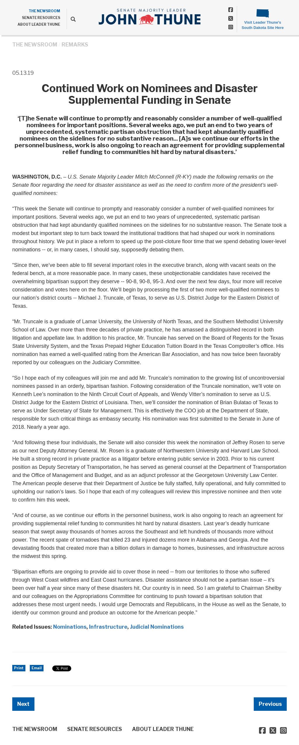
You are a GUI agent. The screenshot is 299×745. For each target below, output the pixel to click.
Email (37, 668)
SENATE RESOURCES (41, 17)
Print (19, 668)
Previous (270, 704)
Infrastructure (108, 627)
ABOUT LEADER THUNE (39, 24)
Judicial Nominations (157, 627)
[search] (71, 19)
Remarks (75, 45)
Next (23, 704)
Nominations (69, 627)
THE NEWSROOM (44, 11)
